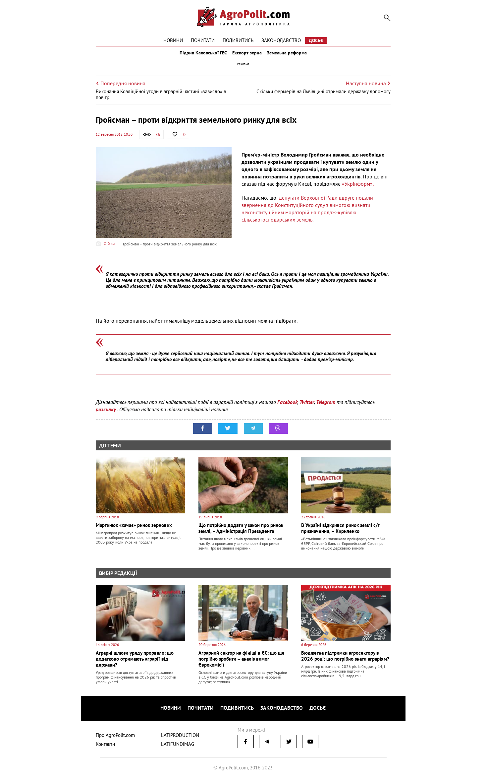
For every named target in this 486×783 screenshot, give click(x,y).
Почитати (203, 40)
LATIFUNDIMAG (177, 747)
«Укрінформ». (357, 189)
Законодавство (281, 40)
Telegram (325, 408)
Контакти (105, 747)
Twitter (306, 408)
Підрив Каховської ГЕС (198, 56)
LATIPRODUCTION (180, 738)
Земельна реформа (291, 56)
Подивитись (238, 40)
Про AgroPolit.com (115, 738)
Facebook (287, 408)
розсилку (106, 415)
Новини (173, 40)
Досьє (316, 40)
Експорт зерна (247, 56)
